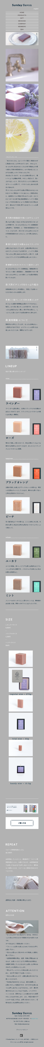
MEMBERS (22, 26)
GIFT (22, 18)
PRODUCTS (22, 15)
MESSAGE (22, 21)
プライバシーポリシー (22, 1029)
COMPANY (22, 24)
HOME (22, 12)
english (36, 9)
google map (34, 1018)
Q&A (22, 29)
